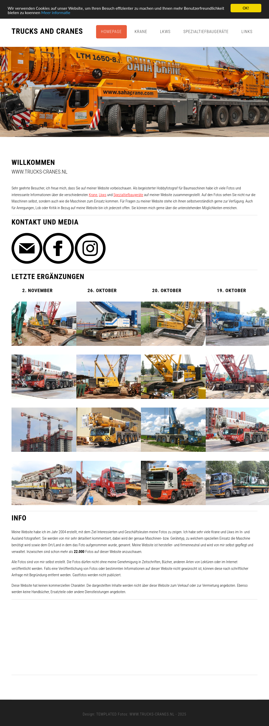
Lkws (165, 31)
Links (246, 31)
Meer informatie (55, 12)
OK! (246, 8)
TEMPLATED (106, 714)
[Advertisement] (134, 637)
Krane (140, 31)
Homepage (111, 31)
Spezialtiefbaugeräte (206, 31)
